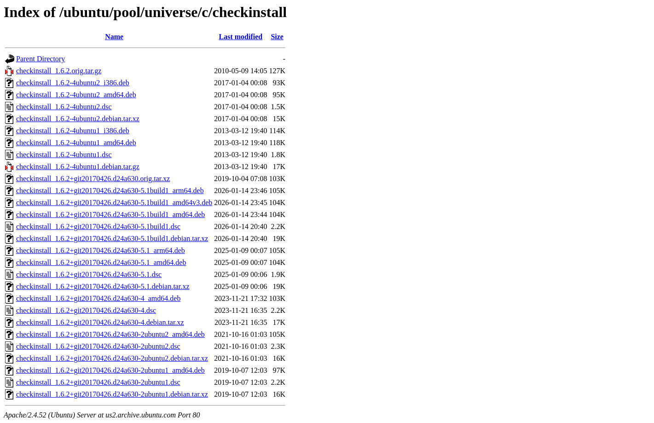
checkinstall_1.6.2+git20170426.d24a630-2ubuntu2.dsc (98, 346)
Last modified (241, 37)
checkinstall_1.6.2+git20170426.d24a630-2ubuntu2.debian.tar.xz (112, 358)
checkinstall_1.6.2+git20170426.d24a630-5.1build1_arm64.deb (110, 190)
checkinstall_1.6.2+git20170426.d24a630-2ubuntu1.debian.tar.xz (112, 394)
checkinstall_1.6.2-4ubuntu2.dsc (64, 107)
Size (277, 37)
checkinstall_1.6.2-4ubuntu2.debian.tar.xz (77, 119)
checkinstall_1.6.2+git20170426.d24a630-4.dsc (86, 310)
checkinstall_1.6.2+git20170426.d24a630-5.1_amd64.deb (101, 262)
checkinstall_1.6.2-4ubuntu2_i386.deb (72, 83)
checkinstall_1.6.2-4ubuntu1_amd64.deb (76, 143)
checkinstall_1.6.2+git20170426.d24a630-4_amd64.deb (98, 298)
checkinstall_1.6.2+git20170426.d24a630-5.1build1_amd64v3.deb (114, 202)
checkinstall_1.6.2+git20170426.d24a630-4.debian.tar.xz (100, 322)
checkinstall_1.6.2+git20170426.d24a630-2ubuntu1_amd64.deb (110, 370)
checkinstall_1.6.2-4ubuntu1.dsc (64, 155)
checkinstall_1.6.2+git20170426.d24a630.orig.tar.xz (93, 178)
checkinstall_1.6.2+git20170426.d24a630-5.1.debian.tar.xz (103, 286)
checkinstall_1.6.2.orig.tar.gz (58, 71)
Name (114, 37)
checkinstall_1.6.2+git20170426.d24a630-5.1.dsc (89, 274)
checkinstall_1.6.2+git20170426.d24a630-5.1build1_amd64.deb (110, 214)
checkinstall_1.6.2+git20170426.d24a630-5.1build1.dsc (98, 226)
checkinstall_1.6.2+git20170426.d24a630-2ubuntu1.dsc (98, 382)
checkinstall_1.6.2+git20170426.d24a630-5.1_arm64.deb (100, 250)
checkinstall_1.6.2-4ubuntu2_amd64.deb (76, 95)
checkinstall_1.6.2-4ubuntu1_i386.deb (72, 131)
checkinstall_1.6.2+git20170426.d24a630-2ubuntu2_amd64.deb (110, 334)
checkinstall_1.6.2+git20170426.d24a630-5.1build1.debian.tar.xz (112, 238)
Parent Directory (40, 59)
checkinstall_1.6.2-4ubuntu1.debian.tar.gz (77, 166)
